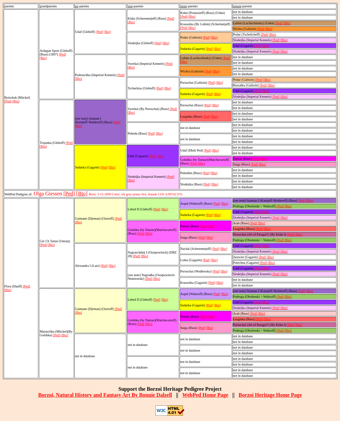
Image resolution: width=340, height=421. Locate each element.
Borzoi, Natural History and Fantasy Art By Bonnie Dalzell (105, 395)
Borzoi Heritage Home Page (270, 395)
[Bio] (15, 101)
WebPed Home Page (205, 395)
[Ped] (8, 101)
